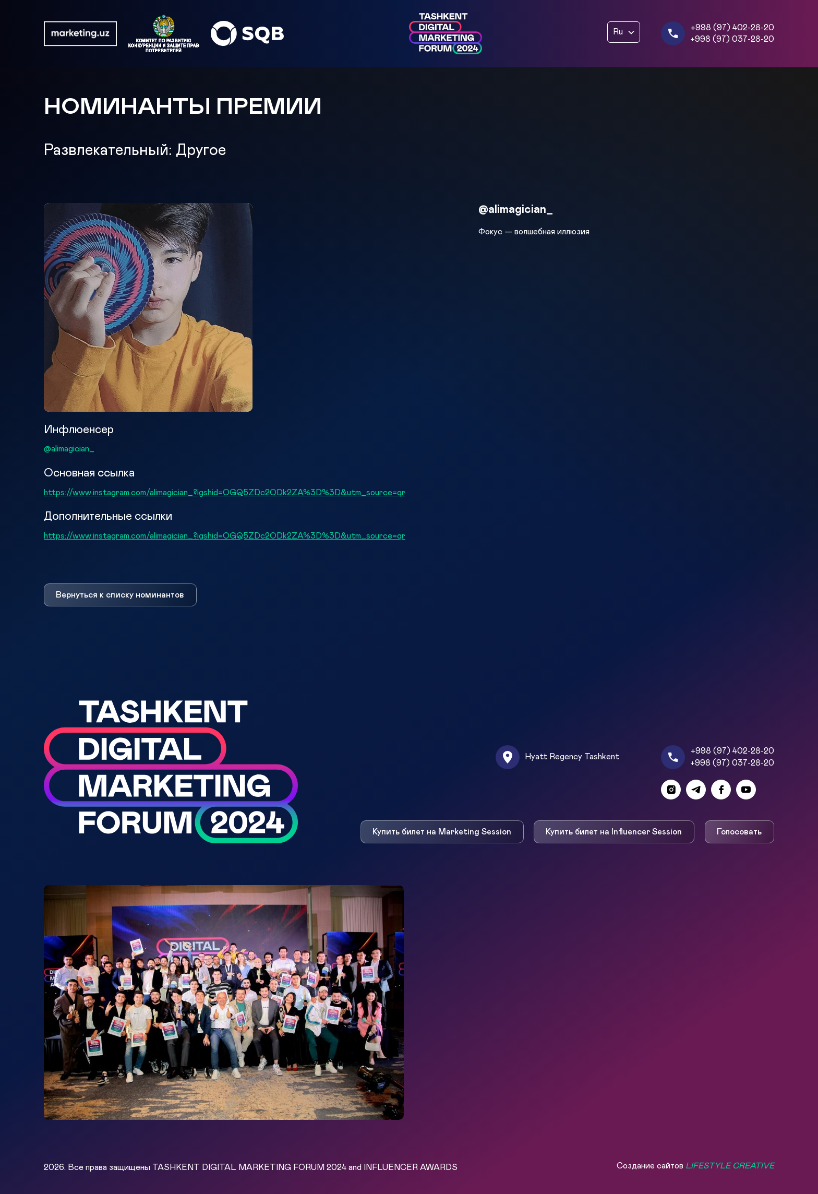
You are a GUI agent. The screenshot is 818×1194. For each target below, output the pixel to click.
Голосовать (739, 832)
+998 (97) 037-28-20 (732, 39)
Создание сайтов (695, 1166)
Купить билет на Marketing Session (441, 832)
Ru (618, 32)
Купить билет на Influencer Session (614, 832)
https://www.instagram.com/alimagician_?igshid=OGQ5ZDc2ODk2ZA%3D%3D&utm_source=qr (224, 492)
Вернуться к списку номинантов (120, 595)
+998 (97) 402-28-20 (732, 27)
